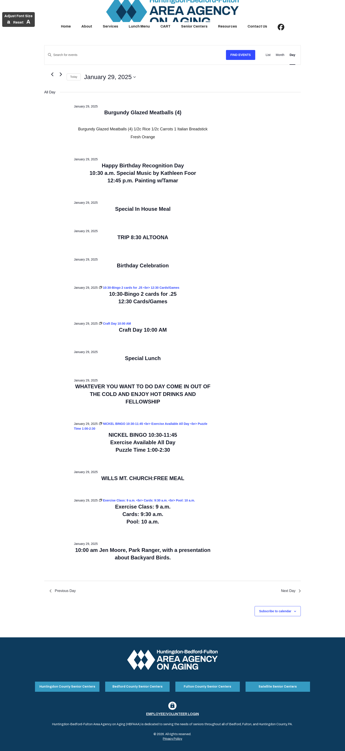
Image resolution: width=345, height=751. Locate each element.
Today (73, 76)
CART (165, 26)
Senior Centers (194, 26)
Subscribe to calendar (275, 611)
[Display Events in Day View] (292, 55)
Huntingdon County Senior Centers (67, 685)
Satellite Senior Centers (278, 685)
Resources (227, 26)
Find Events (240, 55)
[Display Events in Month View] (280, 55)
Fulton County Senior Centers (207, 685)
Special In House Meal (143, 209)
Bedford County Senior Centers (137, 685)
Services (110, 26)
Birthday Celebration (143, 265)
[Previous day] (52, 74)
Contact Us (257, 26)
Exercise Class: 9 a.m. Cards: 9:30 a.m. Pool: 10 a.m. (143, 514)
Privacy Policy (172, 736)
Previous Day (63, 591)
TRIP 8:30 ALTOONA (142, 237)
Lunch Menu (139, 26)
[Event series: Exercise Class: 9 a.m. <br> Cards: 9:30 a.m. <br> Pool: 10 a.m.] (147, 500)
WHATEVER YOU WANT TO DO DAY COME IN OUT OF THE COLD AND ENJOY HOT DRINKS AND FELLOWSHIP (143, 393)
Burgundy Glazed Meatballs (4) (143, 112)
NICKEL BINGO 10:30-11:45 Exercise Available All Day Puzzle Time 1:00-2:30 (142, 442)
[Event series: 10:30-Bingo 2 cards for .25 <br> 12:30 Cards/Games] (139, 287)
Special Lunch (143, 358)
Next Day (291, 591)
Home (66, 26)
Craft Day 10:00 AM (143, 330)
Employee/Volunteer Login (172, 711)
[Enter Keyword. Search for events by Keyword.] (135, 55)
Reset (18, 22)
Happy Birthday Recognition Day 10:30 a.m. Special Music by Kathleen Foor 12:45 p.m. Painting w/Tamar (143, 173)
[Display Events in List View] (268, 55)
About (86, 26)
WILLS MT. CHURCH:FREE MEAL (142, 478)
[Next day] (60, 74)
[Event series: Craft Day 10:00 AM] (115, 323)
